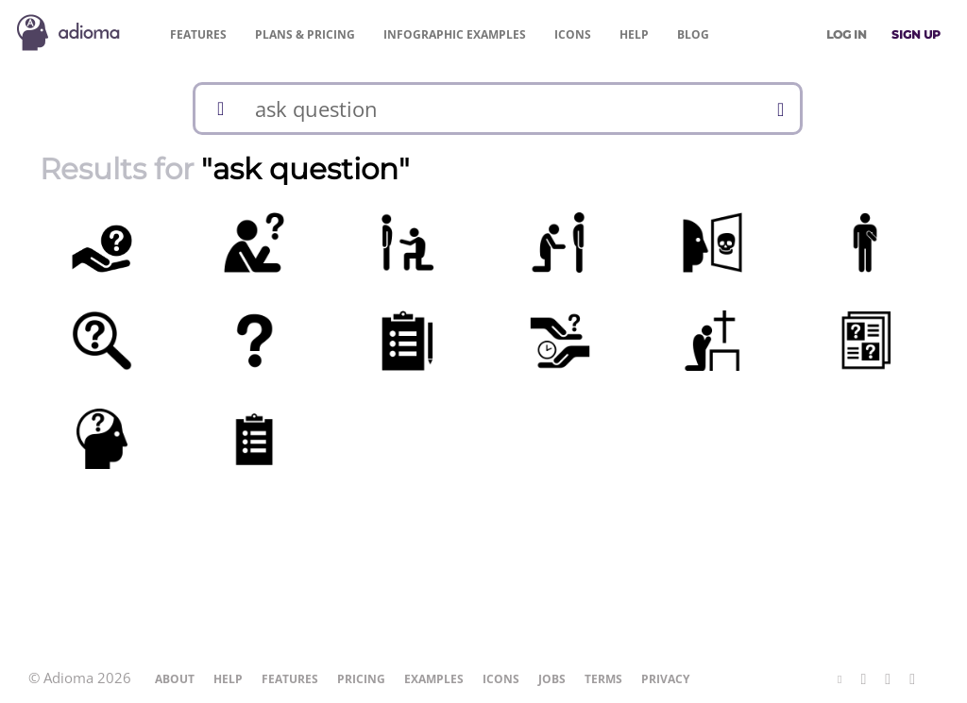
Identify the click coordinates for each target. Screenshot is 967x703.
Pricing (305, 34)
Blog (693, 34)
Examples (454, 34)
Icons (572, 34)
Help (634, 34)
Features (198, 34)
